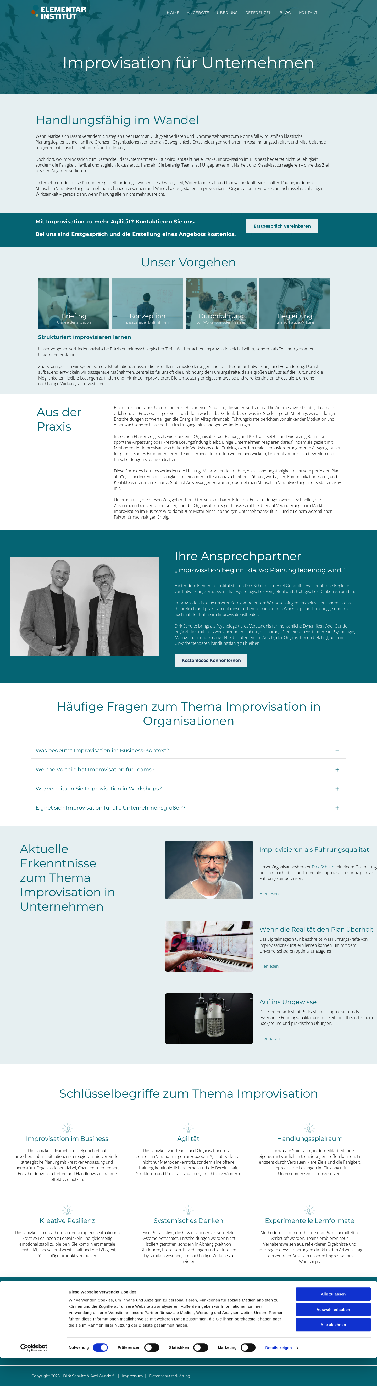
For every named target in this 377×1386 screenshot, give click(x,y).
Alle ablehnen (333, 1352)
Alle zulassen (333, 1322)
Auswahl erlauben (333, 1337)
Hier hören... (271, 1038)
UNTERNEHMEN (202, 1308)
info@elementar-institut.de (297, 1308)
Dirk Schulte (323, 867)
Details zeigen (278, 1375)
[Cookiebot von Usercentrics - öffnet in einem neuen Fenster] (34, 1376)
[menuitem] (173, 12)
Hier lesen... (270, 893)
